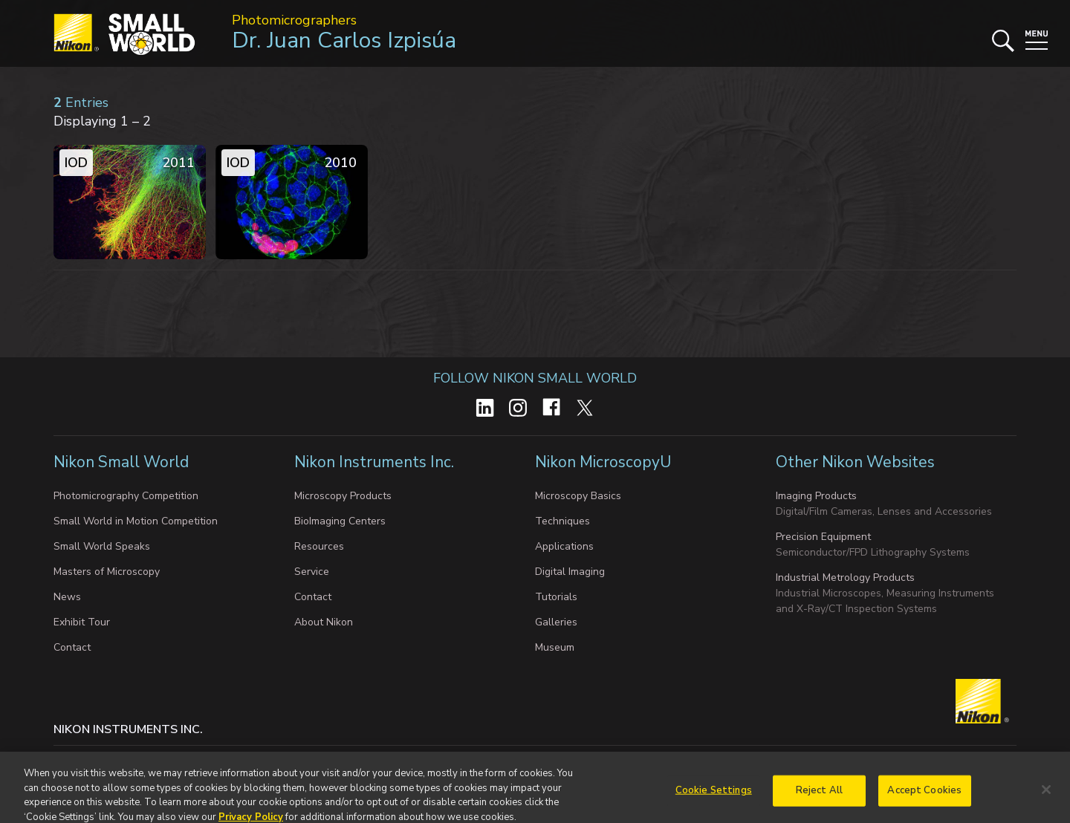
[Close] (1046, 796)
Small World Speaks (102, 546)
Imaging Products (816, 496)
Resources (319, 546)
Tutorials (556, 597)
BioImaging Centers (340, 521)
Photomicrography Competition (126, 496)
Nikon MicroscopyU (603, 462)
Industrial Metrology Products (845, 577)
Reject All (819, 797)
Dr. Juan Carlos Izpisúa (344, 40)
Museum (554, 647)
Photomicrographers (294, 20)
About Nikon (323, 622)
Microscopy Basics (578, 496)
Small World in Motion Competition (136, 521)
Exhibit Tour (82, 622)
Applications (564, 546)
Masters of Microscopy (107, 572)
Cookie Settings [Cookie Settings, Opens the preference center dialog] (713, 797)
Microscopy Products (343, 496)
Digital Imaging (570, 572)
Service (311, 572)
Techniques (562, 521)
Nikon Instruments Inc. (376, 462)
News (67, 597)
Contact (72, 647)
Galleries (556, 622)
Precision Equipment (823, 537)
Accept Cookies (924, 797)
